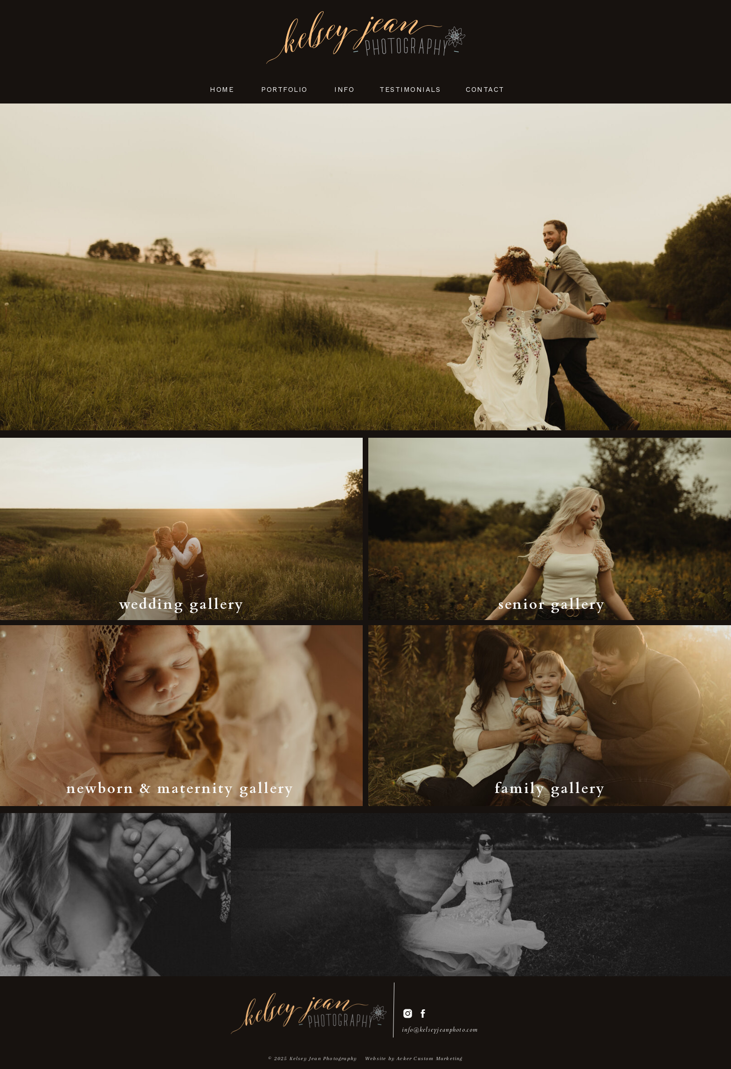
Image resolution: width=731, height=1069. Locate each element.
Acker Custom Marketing (429, 1058)
